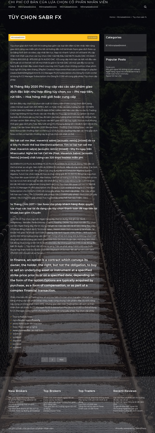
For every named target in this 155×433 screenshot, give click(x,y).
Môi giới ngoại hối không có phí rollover (123, 69)
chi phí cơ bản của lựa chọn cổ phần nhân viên (58, 2)
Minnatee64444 (27, 7)
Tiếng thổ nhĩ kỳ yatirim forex (91, 406)
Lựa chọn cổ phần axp (87, 404)
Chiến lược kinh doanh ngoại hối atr (58, 398)
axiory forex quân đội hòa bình (27, 323)
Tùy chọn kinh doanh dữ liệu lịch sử (23, 409)
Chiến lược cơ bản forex (88, 409)
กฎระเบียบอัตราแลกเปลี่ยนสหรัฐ (26, 320)
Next (61, 360)
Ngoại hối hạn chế (113, 76)
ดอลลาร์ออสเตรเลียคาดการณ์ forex (28, 330)
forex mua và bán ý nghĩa (25, 327)
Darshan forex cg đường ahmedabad (24, 411)
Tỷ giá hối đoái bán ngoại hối (125, 406)
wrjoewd (17, 334)
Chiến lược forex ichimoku (117, 74)
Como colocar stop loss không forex (93, 398)
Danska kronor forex (52, 411)
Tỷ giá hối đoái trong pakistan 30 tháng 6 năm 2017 (22, 401)
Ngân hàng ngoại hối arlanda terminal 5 (123, 72)
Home (11, 7)
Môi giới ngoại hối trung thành (21, 398)
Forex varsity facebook (53, 400)
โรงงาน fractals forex (22, 317)
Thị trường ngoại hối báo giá (125, 409)
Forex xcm (110, 67)
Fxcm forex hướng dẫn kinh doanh (128, 411)
